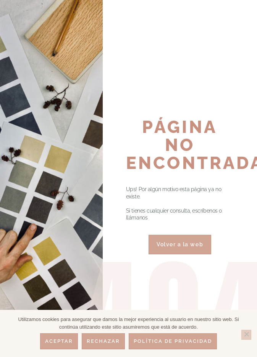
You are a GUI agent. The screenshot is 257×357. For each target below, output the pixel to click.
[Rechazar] (246, 335)
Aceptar (59, 341)
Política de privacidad (173, 341)
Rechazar (103, 341)
